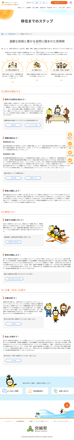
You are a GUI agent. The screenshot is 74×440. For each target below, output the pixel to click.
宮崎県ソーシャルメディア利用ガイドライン (39, 421)
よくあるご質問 (12, 391)
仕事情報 (28, 7)
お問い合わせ (64, 391)
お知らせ (68, 7)
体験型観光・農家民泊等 (13, 241)
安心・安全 (62, 7)
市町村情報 (13, 177)
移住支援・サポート (52, 7)
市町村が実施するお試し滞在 (14, 278)
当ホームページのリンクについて (61, 421)
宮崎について (21, 7)
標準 (37, 2)
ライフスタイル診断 (33, 125)
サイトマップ (8, 421)
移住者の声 (43, 7)
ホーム (4, 34)
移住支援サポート (14, 34)
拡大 (44, 2)
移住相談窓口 (38, 391)
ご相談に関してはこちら (59, 2)
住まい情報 (35, 7)
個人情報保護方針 (20, 421)
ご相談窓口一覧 (33, 177)
